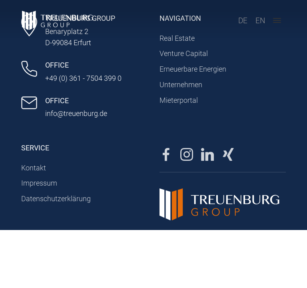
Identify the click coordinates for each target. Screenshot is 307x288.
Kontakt (33, 168)
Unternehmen (180, 84)
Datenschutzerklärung (56, 198)
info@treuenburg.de (76, 113)
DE (240, 22)
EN (258, 22)
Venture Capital (183, 53)
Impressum (39, 183)
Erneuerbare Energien (192, 69)
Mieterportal (178, 100)
